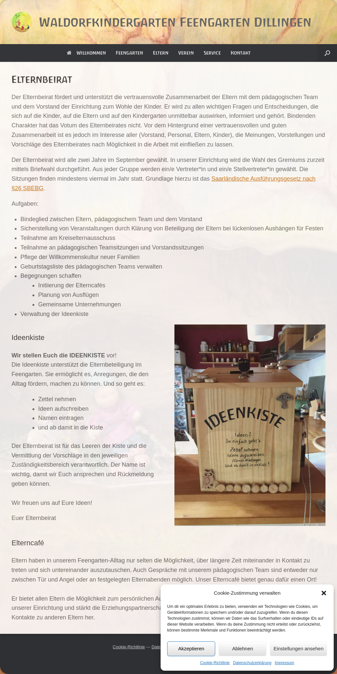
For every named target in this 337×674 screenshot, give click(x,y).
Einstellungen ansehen (298, 648)
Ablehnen (242, 648)
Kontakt (241, 53)
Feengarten (129, 53)
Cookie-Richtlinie (215, 663)
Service (212, 53)
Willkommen (86, 53)
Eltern (160, 53)
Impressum (284, 663)
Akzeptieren (191, 648)
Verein (186, 53)
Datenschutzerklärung (252, 663)
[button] (324, 593)
